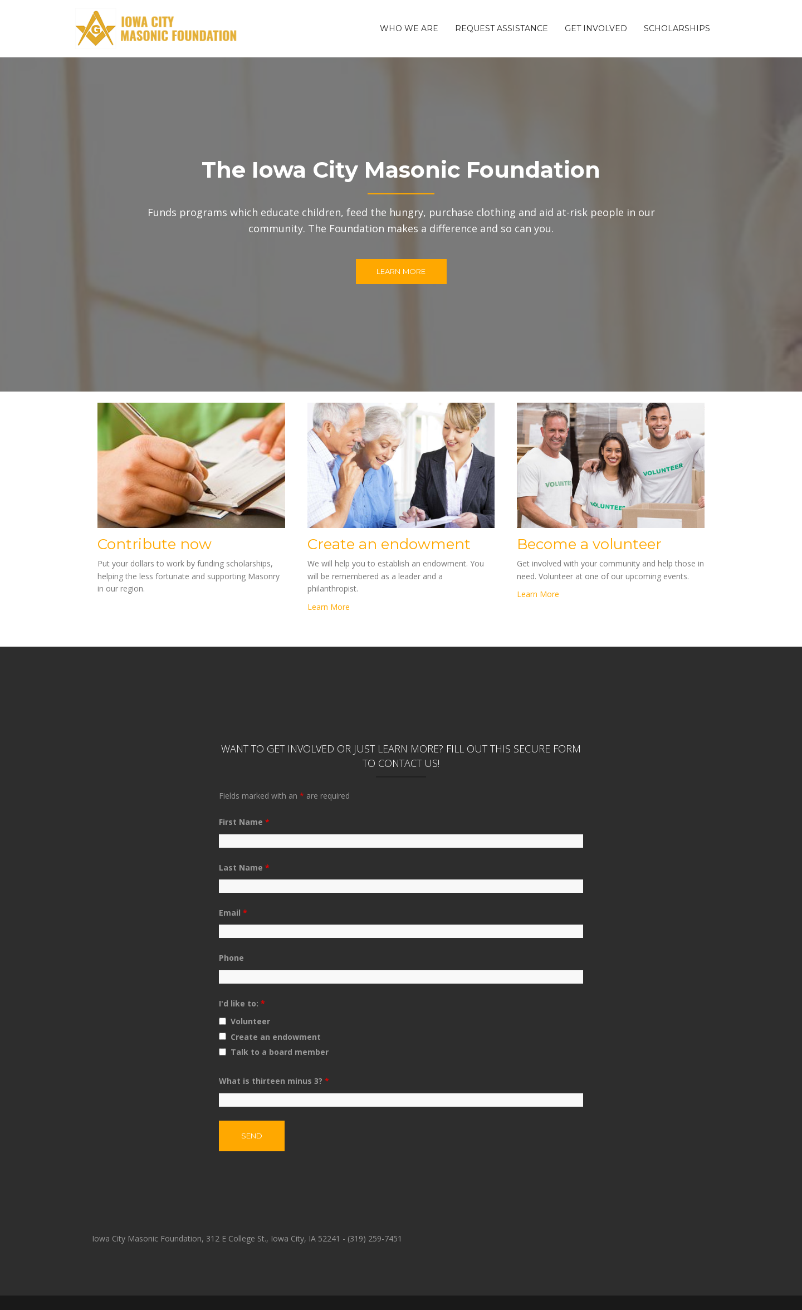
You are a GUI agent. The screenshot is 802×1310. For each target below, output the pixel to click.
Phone (231, 957)
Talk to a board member (280, 1052)
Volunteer (250, 1021)
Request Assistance (501, 28)
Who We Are (409, 28)
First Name (244, 822)
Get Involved (596, 28)
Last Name (244, 867)
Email (233, 912)
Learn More (401, 271)
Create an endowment (276, 1037)
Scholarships (677, 28)
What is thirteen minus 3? (274, 1081)
